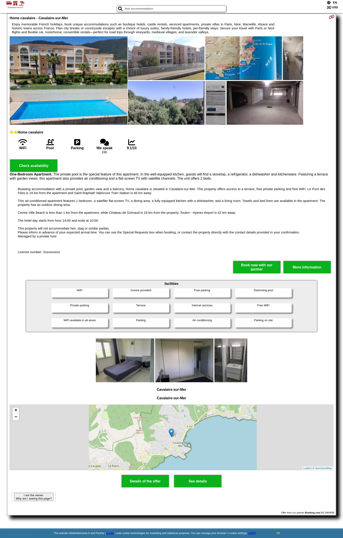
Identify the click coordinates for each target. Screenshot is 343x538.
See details (198, 481)
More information (307, 267)
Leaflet (307, 468)
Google (110, 533)
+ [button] (15, 410)
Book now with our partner (256, 267)
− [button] (15, 417)
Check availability (33, 166)
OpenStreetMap (323, 468)
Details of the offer (145, 481)
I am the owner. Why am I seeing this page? (34, 497)
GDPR (252, 533)
